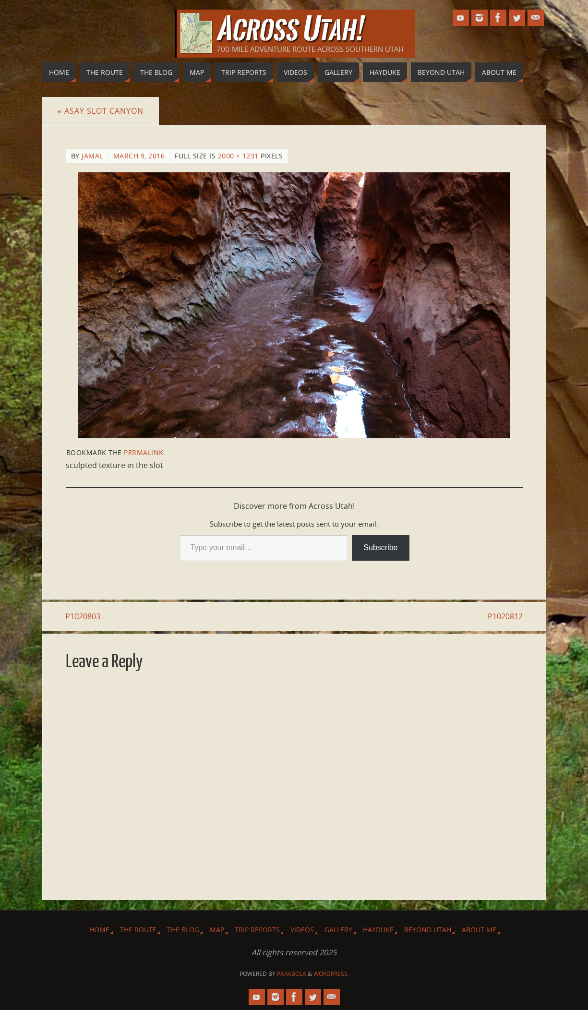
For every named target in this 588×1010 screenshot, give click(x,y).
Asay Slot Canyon (101, 111)
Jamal (92, 155)
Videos (302, 929)
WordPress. (331, 974)
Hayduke (378, 929)
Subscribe (380, 547)
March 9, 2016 (139, 155)
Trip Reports (257, 929)
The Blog (183, 929)
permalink (144, 452)
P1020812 (505, 616)
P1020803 (83, 616)
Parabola (291, 974)
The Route (138, 929)
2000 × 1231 (238, 155)
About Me (479, 929)
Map (217, 929)
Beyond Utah (427, 929)
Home (99, 929)
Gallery (338, 929)
